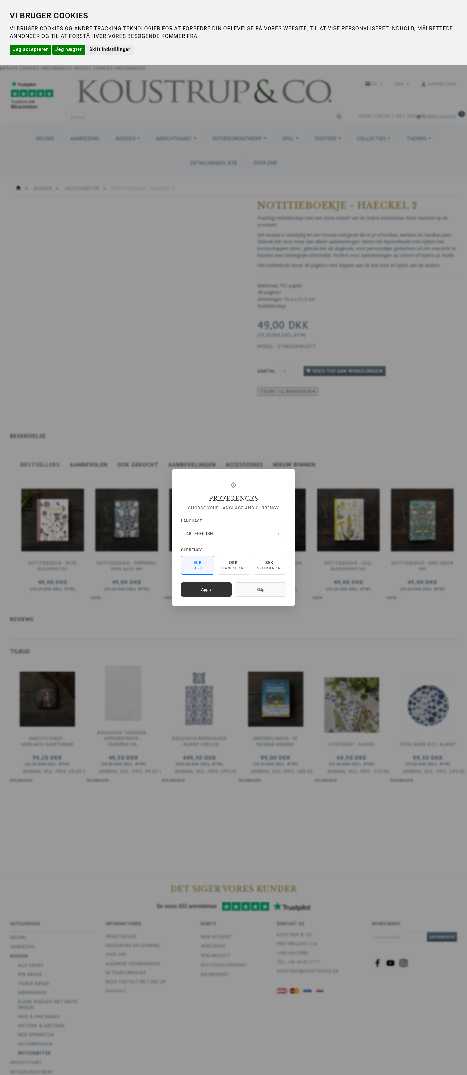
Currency (191, 550)
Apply (206, 589)
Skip (260, 589)
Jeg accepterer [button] (30, 49)
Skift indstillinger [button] (109, 49)
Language (191, 521)
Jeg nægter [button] (68, 49)
